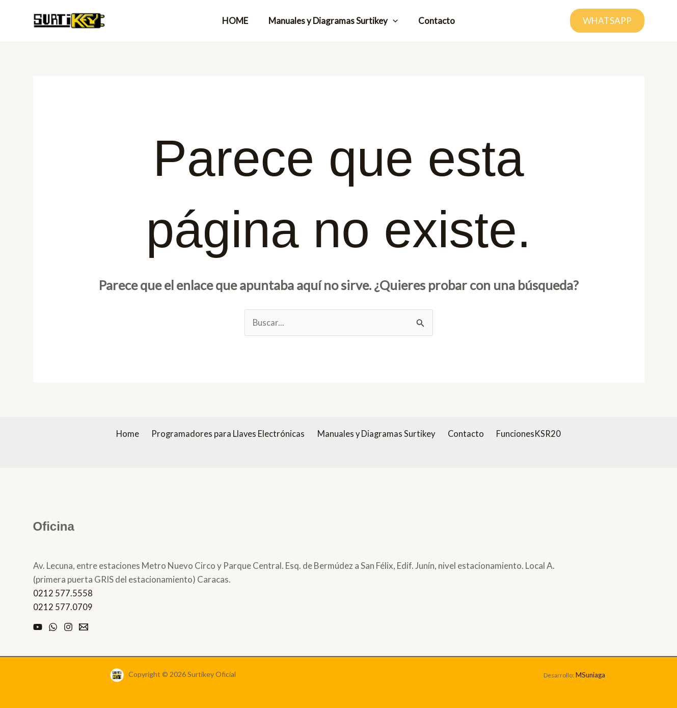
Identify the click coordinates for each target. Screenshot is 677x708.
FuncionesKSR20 (523, 434)
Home (134, 434)
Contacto (433, 20)
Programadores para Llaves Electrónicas (231, 434)
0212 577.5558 (63, 593)
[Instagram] (68, 627)
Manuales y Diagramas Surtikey (333, 21)
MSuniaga (590, 675)
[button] (393, 21)
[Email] (83, 627)
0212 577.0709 (63, 607)
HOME (238, 20)
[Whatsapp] (53, 627)
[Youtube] (37, 627)
